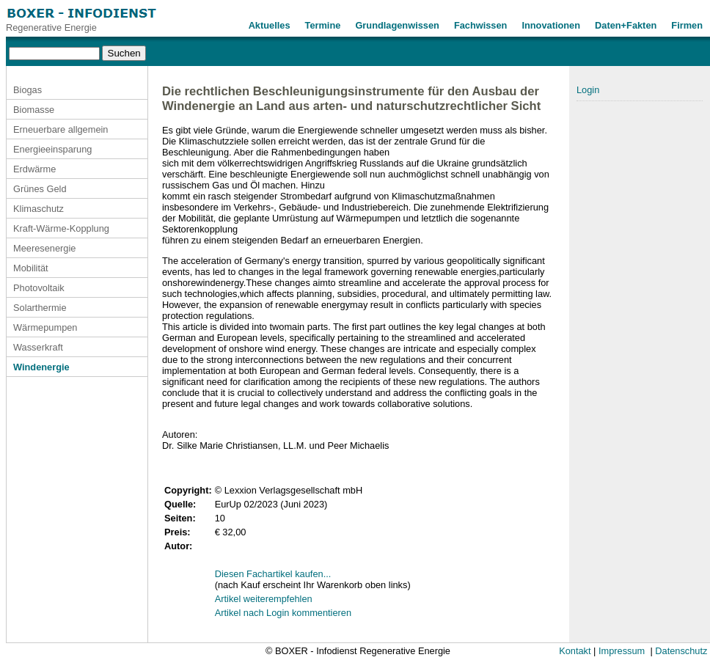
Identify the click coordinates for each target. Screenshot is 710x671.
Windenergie (41, 367)
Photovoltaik (39, 287)
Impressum (622, 650)
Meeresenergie (44, 248)
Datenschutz (681, 650)
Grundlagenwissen (397, 25)
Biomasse (33, 109)
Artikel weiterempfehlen (263, 598)
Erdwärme (34, 169)
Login (588, 89)
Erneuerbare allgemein (60, 129)
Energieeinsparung (52, 149)
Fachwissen (481, 25)
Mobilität (30, 268)
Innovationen (550, 25)
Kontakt (574, 650)
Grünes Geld (40, 188)
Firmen (687, 25)
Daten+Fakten (625, 25)
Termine (323, 25)
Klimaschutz (38, 208)
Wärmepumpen (45, 327)
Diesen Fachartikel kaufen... (273, 573)
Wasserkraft (38, 347)
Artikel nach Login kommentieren (283, 612)
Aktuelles (269, 25)
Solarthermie (40, 307)
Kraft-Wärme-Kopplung (61, 228)
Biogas (27, 89)
